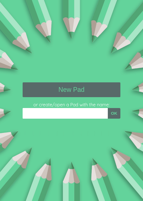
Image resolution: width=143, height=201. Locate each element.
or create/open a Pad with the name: (72, 104)
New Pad (71, 89)
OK (114, 113)
